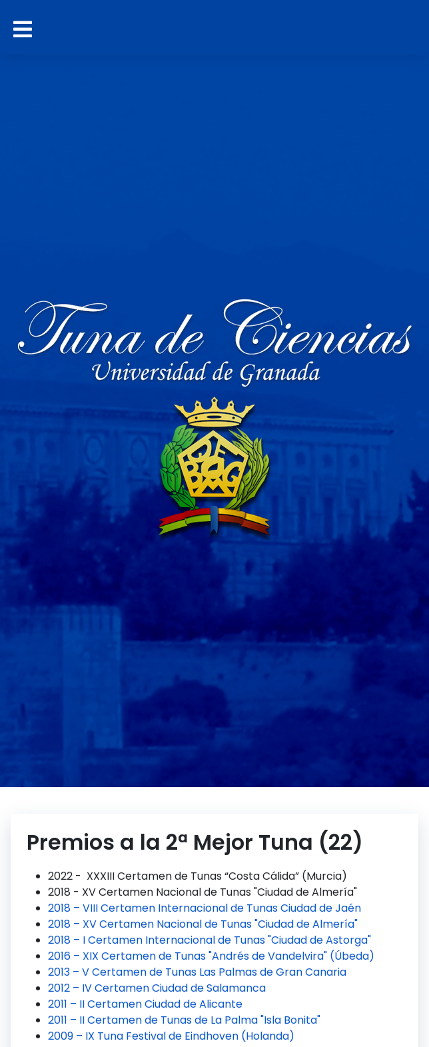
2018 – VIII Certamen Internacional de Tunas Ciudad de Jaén (204, 908)
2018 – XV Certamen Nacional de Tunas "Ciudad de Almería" (203, 924)
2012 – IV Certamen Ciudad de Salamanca (157, 988)
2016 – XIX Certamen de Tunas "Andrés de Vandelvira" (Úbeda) (211, 956)
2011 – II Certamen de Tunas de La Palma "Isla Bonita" (184, 1020)
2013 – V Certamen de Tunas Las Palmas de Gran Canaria (197, 972)
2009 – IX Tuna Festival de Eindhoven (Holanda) (171, 1036)
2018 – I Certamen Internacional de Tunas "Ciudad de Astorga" (209, 940)
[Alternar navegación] (22, 29)
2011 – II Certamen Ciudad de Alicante (145, 1004)
